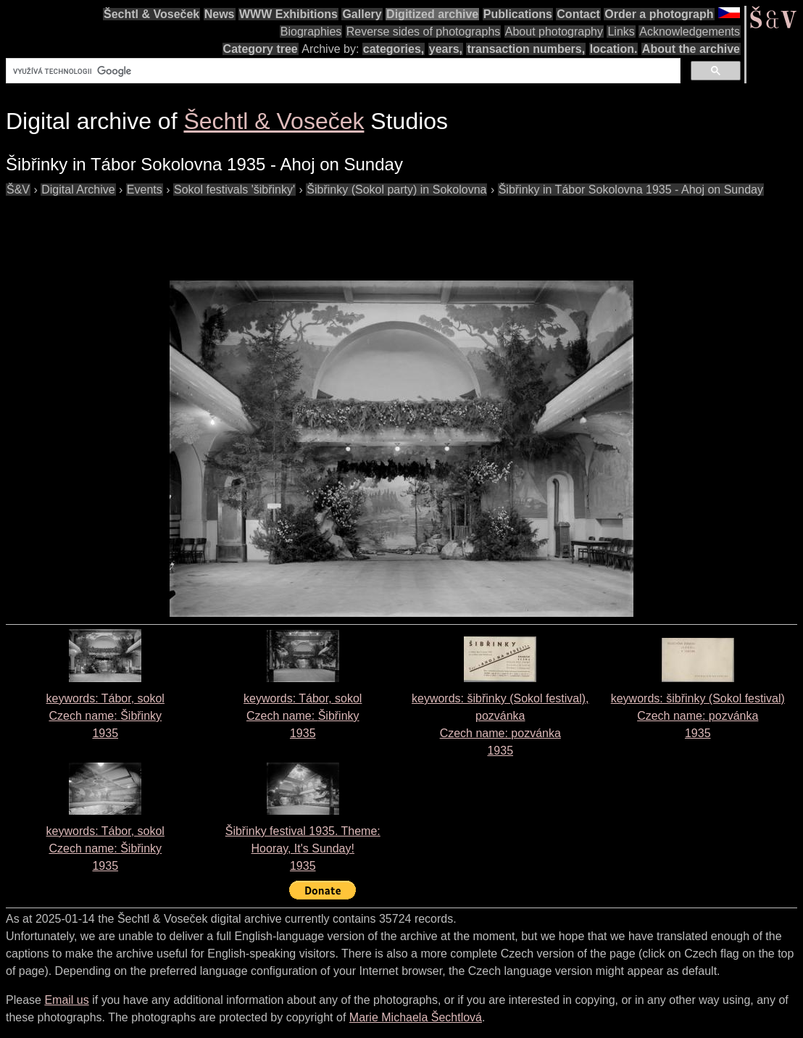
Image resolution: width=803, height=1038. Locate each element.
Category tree (260, 49)
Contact (578, 14)
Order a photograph (658, 14)
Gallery (361, 14)
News (219, 14)
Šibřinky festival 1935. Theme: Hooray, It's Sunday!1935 (302, 848)
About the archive (691, 49)
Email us (66, 1000)
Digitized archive (432, 14)
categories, (393, 49)
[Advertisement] (269, 231)
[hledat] (341, 71)
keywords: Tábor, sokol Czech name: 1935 (105, 715)
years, (445, 49)
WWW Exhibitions (288, 14)
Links (620, 31)
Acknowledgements (689, 31)
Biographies (311, 31)
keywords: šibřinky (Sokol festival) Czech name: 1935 (698, 715)
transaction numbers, (526, 49)
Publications (517, 14)
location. (614, 49)
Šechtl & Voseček (151, 14)
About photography (554, 31)
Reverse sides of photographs (423, 31)
